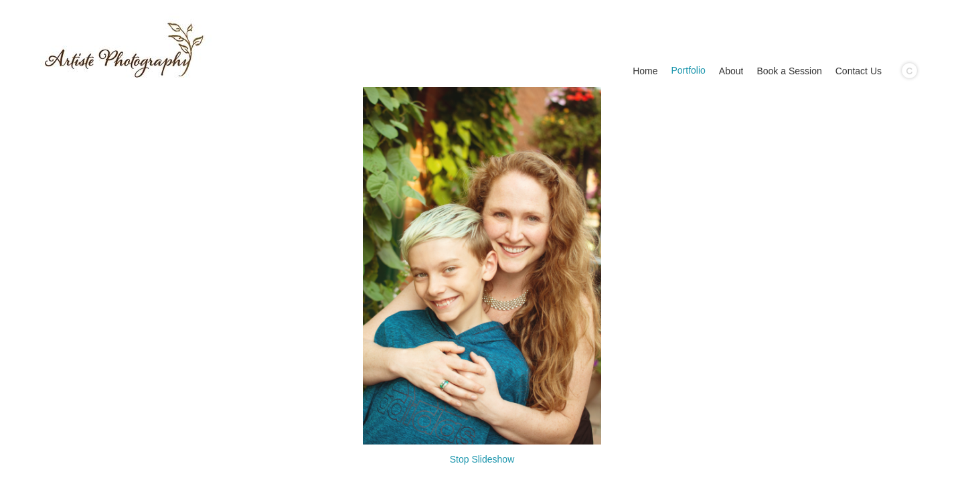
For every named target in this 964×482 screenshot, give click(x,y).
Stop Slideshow (482, 459)
